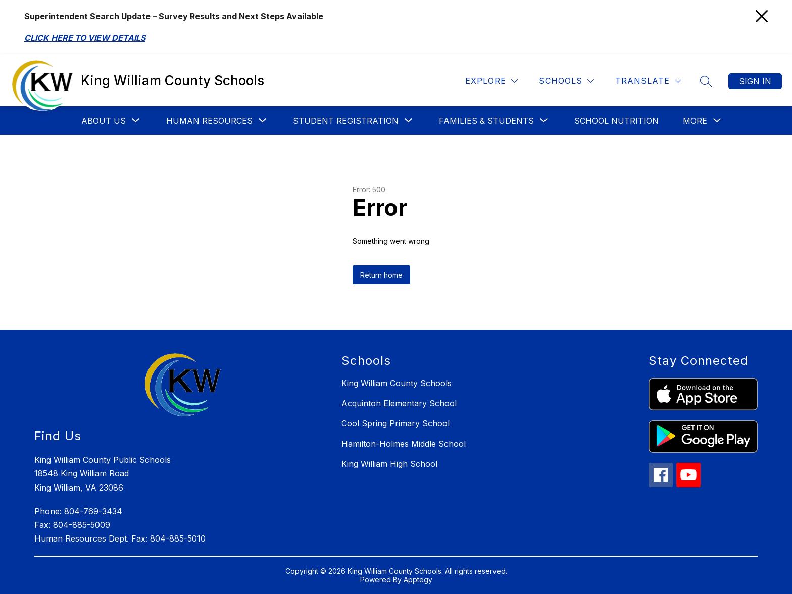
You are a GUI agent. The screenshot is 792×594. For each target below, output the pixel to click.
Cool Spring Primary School (395, 423)
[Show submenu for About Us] (103, 121)
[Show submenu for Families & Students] (486, 121)
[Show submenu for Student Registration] (346, 121)
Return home (381, 275)
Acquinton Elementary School (399, 403)
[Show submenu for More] (695, 121)
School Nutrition (616, 121)
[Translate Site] (648, 81)
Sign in (755, 81)
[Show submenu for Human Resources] (209, 121)
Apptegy (418, 579)
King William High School (389, 464)
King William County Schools (396, 383)
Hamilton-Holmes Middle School (403, 444)
